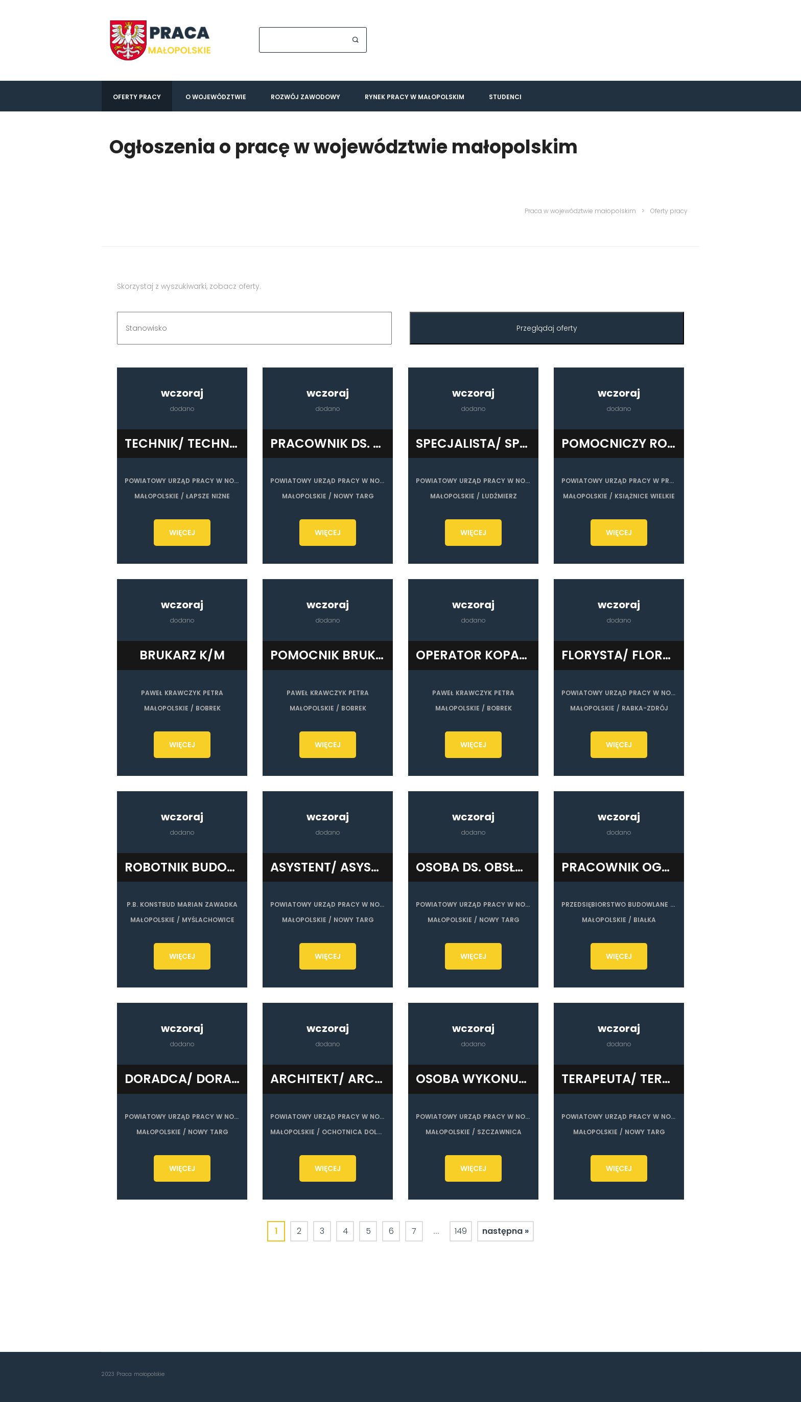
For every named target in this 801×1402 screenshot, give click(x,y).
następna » (505, 1230)
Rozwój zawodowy (305, 97)
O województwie (215, 97)
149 (461, 1230)
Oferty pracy (137, 97)
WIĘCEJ (182, 532)
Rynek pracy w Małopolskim (414, 97)
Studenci (505, 97)
